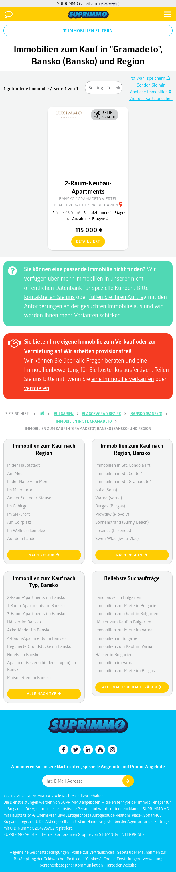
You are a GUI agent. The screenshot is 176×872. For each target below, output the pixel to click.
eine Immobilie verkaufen (122, 378)
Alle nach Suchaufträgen (132, 687)
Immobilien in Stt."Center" (119, 473)
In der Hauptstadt (23, 465)
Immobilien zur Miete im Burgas (125, 670)
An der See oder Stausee (30, 497)
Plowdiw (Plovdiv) (112, 514)
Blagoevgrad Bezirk (101, 413)
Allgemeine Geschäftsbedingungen (40, 852)
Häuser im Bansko (24, 622)
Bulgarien (64, 413)
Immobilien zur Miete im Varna (124, 630)
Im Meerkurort (20, 489)
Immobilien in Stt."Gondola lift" (123, 465)
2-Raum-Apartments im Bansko (36, 597)
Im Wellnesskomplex (26, 530)
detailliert (85, 242)
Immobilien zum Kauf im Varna (123, 646)
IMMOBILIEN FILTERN (88, 30)
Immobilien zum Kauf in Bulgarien (126, 613)
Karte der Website (121, 865)
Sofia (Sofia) (106, 489)
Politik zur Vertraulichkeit (93, 852)
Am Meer (15, 473)
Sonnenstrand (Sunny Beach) (122, 522)
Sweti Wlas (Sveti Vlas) (117, 538)
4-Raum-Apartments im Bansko (36, 638)
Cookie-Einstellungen (122, 858)
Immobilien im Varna (114, 662)
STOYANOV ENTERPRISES (122, 834)
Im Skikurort (18, 514)
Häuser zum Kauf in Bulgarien (123, 622)
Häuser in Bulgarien (114, 654)
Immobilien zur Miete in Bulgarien (127, 605)
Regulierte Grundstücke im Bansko (39, 646)
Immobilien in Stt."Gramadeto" (123, 481)
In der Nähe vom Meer (28, 481)
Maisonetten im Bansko (29, 677)
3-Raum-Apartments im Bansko (36, 613)
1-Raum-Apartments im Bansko (36, 605)
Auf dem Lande (21, 538)
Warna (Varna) (108, 497)
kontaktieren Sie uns (49, 296)
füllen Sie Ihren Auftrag (118, 296)
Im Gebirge (17, 506)
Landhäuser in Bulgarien (118, 597)
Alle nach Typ (44, 693)
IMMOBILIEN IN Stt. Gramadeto (84, 421)
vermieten (36, 388)
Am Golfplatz (19, 522)
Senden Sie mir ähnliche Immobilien (150, 85)
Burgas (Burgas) (110, 506)
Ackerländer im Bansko (28, 630)
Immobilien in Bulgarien (117, 638)
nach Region (44, 554)
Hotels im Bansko (23, 654)
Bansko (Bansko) (146, 413)
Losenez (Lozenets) (113, 530)
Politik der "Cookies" (84, 858)
